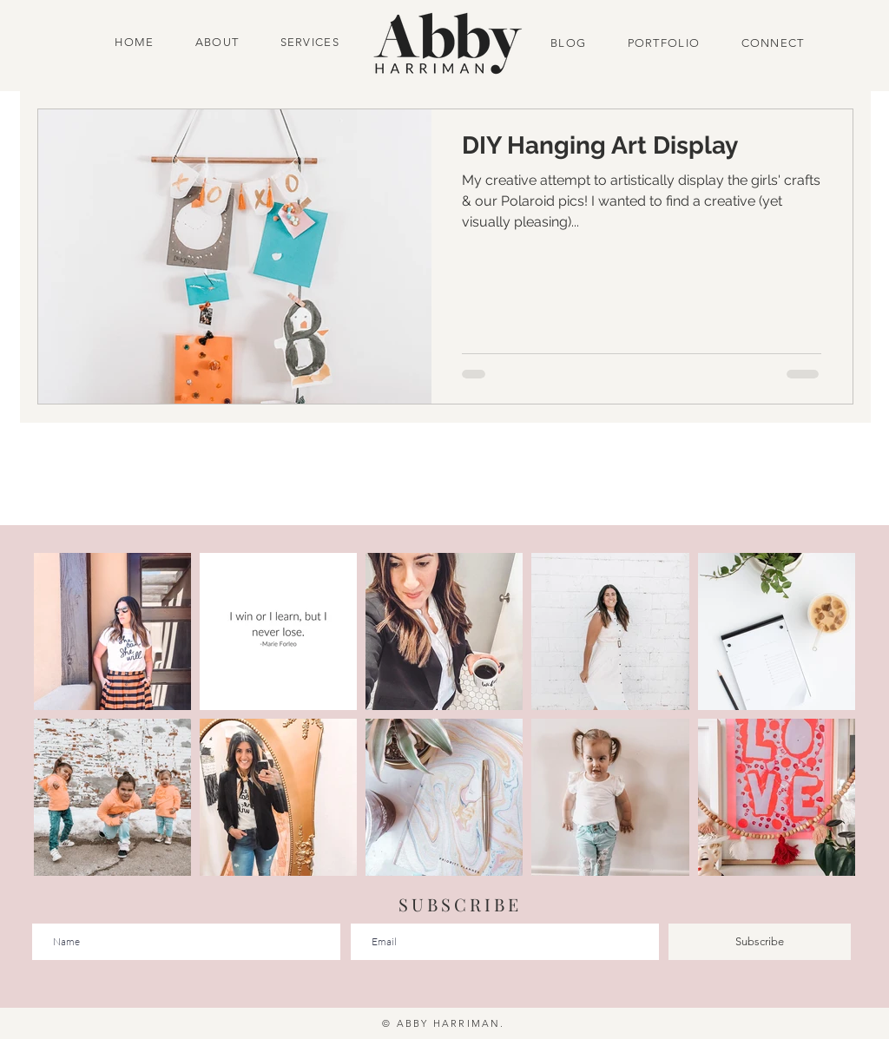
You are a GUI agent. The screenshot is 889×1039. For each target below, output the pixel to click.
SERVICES (309, 42)
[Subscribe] (759, 942)
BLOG (570, 42)
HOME (136, 42)
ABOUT (217, 42)
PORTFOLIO (664, 42)
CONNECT (767, 42)
